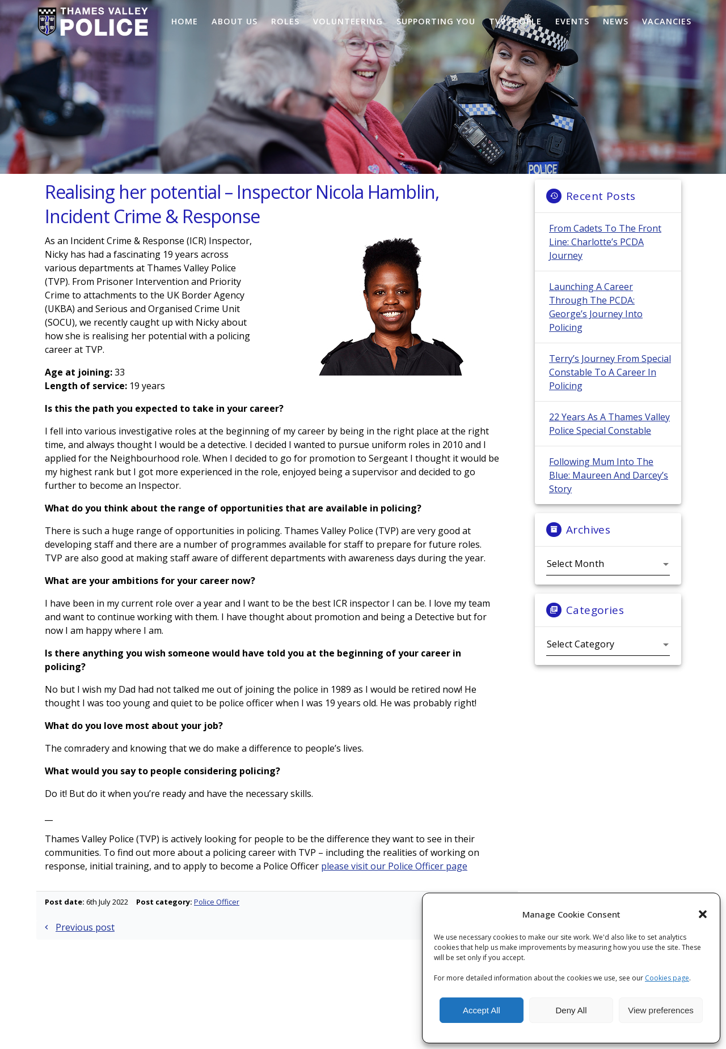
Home (184, 21)
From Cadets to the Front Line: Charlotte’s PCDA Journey (605, 256)
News (615, 21)
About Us (235, 21)
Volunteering (348, 21)
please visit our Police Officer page (394, 880)
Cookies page (667, 978)
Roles (285, 21)
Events (572, 21)
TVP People (515, 21)
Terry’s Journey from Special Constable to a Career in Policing (610, 386)
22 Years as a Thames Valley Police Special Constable (609, 438)
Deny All (570, 1010)
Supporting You (435, 21)
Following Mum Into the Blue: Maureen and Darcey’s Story (608, 489)
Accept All (481, 1010)
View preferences (661, 1010)
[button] (702, 914)
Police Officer (216, 916)
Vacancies (666, 21)
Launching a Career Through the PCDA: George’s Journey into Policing (596, 321)
